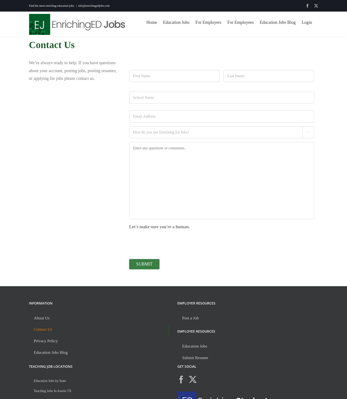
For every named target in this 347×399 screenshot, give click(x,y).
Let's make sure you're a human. (159, 226)
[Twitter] (193, 379)
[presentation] (165, 242)
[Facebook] (181, 379)
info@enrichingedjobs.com (94, 5)
